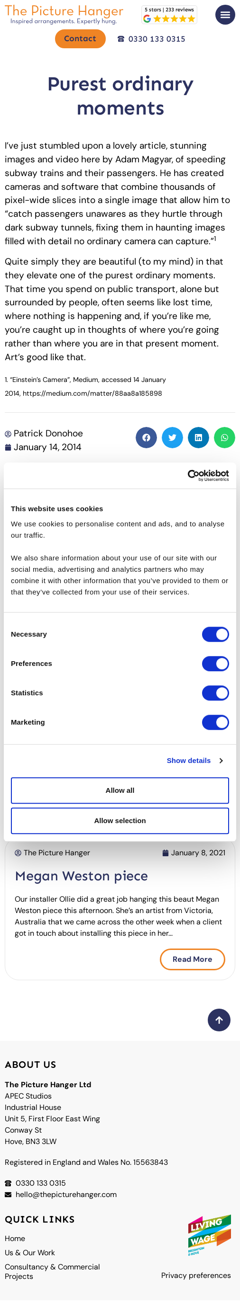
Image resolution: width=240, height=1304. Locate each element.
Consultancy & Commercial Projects (52, 1275)
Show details (189, 760)
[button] (225, 15)
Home (15, 1242)
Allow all (120, 790)
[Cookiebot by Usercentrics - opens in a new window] (187, 476)
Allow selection (120, 820)
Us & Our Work (30, 1256)
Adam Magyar (143, 163)
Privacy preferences (196, 1279)
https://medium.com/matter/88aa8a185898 (92, 396)
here (90, 163)
